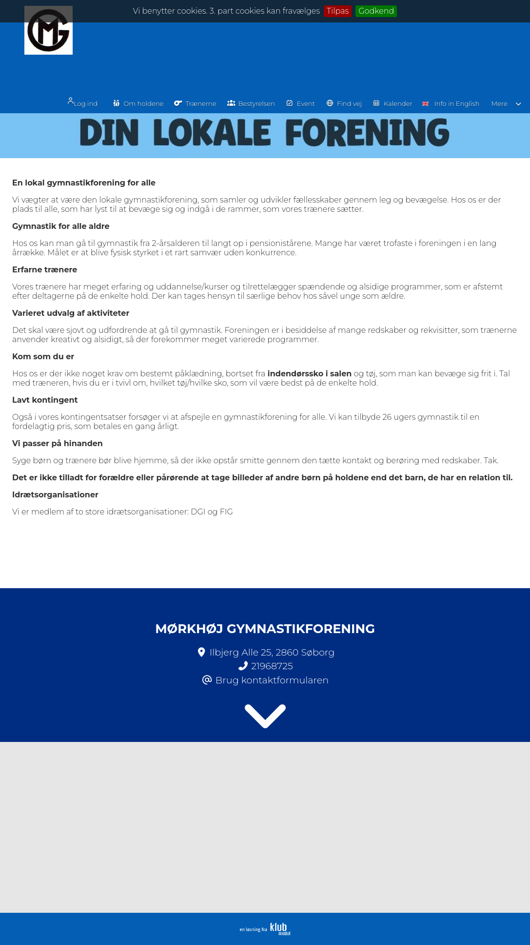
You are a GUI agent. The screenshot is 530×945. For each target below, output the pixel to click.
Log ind (102, 41)
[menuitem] (106, 40)
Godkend (376, 11)
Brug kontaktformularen (272, 680)
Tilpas (338, 11)
